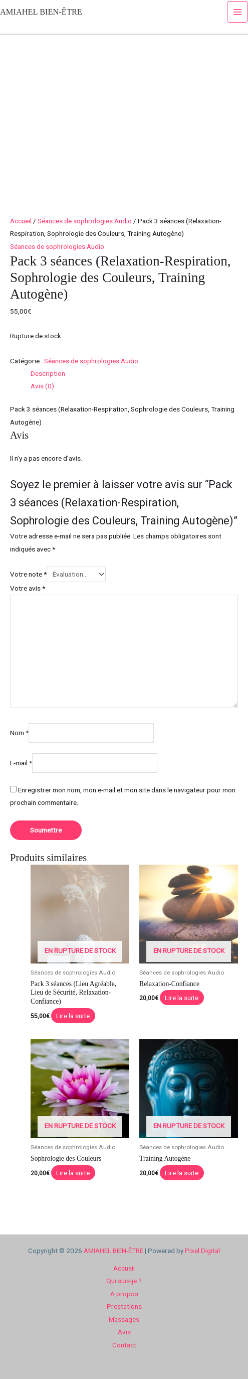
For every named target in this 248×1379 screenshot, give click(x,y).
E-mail (21, 763)
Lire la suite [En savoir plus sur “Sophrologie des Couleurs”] (73, 1173)
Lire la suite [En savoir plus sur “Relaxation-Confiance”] (181, 998)
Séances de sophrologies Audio (85, 221)
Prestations (124, 1306)
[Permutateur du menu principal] (238, 12)
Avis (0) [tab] (42, 386)
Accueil (21, 221)
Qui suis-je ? (124, 1281)
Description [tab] (48, 373)
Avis (124, 1332)
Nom (19, 733)
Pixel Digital (202, 1251)
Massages (124, 1319)
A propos (124, 1294)
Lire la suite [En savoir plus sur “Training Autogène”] (181, 1173)
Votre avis (27, 588)
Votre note (28, 574)
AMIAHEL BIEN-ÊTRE (41, 12)
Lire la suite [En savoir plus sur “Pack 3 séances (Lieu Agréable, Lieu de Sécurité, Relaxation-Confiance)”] (73, 1016)
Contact (124, 1345)
